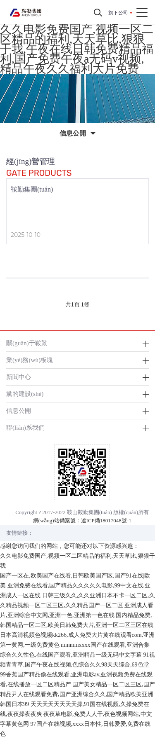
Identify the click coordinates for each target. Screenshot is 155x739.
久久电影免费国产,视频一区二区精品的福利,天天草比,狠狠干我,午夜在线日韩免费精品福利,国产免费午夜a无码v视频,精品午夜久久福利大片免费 (76, 49)
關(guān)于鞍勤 (27, 342)
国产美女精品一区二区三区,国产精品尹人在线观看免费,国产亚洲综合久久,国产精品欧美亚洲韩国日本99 (77, 694)
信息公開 (18, 410)
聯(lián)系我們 (25, 427)
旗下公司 (118, 13)
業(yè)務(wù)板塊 (29, 359)
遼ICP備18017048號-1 (106, 520)
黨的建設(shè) (24, 393)
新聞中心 (18, 376)
